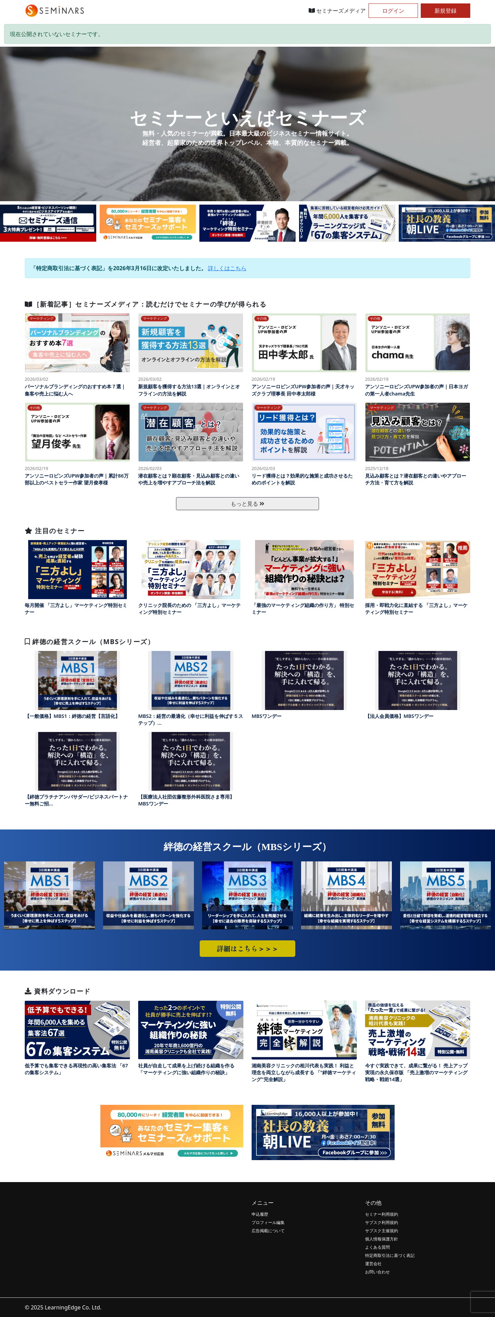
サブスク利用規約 (381, 1222)
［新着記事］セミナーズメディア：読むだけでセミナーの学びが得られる (145, 304)
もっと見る (247, 503)
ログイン (393, 10)
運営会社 (373, 1264)
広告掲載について (268, 1231)
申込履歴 (260, 1214)
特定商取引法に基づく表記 (390, 1255)
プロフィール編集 (268, 1222)
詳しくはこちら (227, 268)
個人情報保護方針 (381, 1239)
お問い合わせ (377, 1272)
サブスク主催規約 (381, 1231)
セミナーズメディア (337, 10)
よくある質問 (377, 1247)
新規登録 (445, 10)
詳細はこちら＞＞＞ (247, 948)
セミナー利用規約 (381, 1214)
